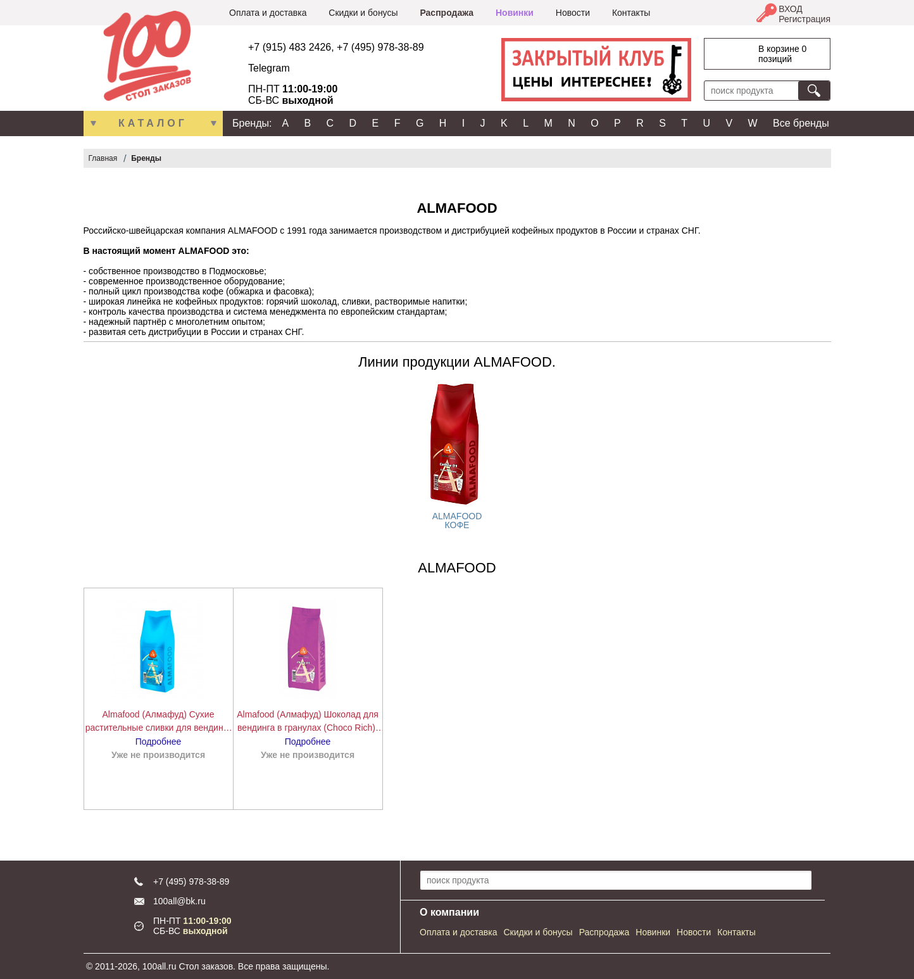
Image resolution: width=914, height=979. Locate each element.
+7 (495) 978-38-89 (380, 47)
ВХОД (791, 9)
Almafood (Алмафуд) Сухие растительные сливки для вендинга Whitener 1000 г (158, 722)
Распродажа (446, 13)
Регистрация (804, 19)
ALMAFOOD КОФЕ (457, 520)
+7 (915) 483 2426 (289, 47)
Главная (103, 158)
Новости (573, 13)
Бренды (146, 158)
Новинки (515, 13)
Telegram (269, 68)
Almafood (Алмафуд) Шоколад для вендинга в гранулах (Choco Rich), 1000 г (308, 722)
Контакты (631, 13)
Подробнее (158, 741)
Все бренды (801, 123)
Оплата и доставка (267, 13)
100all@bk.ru (179, 901)
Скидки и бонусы (363, 13)
